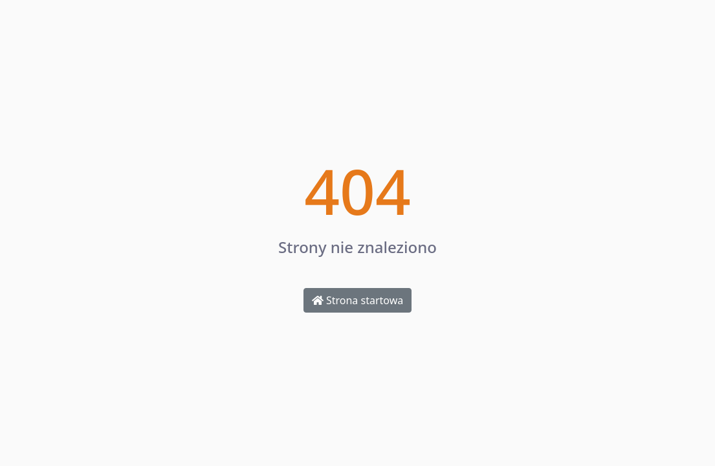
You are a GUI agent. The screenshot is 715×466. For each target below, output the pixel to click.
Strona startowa (357, 300)
